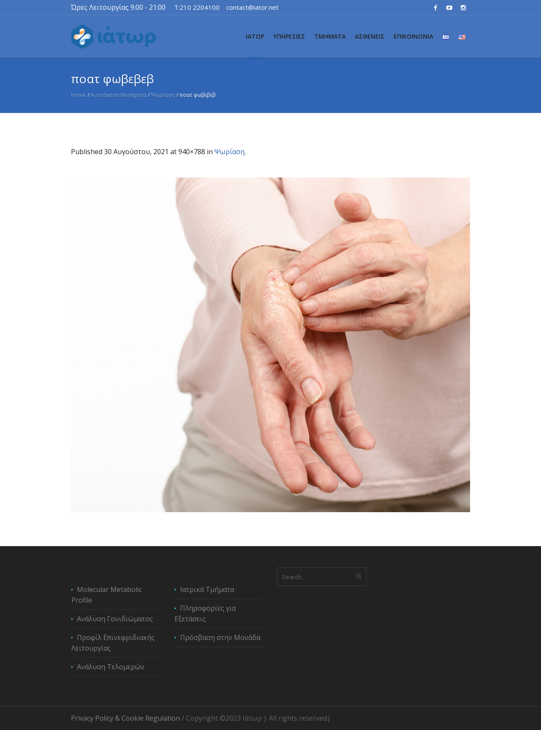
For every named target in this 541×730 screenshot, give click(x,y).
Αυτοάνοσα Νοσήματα (118, 95)
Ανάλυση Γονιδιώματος (115, 618)
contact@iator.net (252, 7)
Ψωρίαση (163, 95)
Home (78, 95)
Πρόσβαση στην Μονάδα (220, 637)
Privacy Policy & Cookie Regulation (125, 718)
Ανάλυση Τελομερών (110, 666)
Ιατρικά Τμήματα (207, 589)
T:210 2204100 (197, 7)
